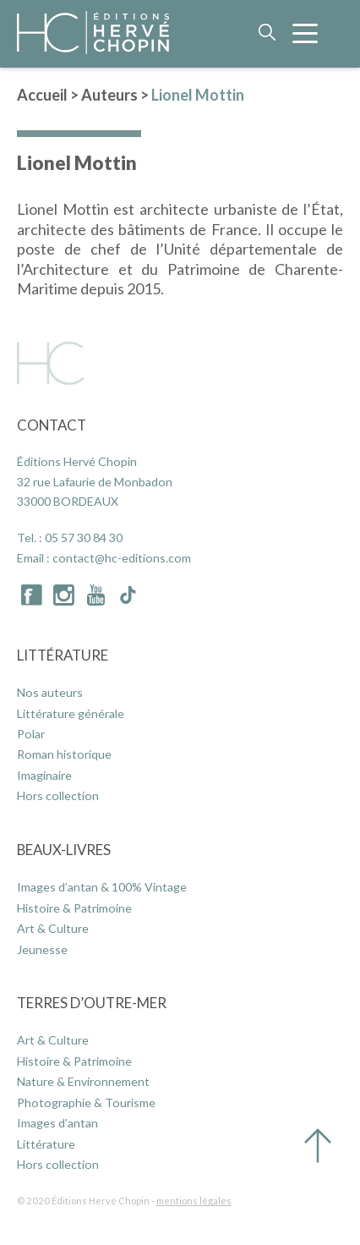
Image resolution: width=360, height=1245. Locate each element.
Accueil (42, 94)
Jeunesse (42, 949)
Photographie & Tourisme (86, 1102)
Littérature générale (70, 713)
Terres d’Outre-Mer (91, 1003)
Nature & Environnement (83, 1081)
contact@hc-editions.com (121, 558)
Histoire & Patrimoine (74, 908)
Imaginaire (44, 775)
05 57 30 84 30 (84, 537)
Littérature (62, 655)
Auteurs (109, 94)
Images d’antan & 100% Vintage (102, 887)
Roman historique (64, 754)
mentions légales (194, 1200)
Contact (51, 425)
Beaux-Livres (64, 849)
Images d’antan (57, 1123)
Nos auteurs (50, 692)
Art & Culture (53, 928)
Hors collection (58, 795)
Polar (31, 734)
